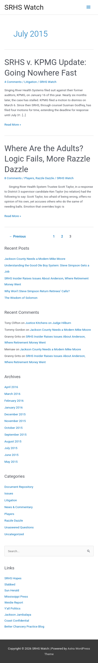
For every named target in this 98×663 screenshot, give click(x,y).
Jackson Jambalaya (17, 614)
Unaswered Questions (19, 527)
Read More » (12, 124)
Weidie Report (13, 602)
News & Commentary (18, 507)
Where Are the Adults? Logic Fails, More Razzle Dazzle (47, 159)
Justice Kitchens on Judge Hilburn (48, 323)
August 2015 (12, 441)
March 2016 (12, 394)
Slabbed (9, 584)
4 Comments (13, 82)
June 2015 (11, 455)
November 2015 (15, 421)
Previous (17, 236)
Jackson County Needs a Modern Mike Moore (34, 258)
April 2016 (11, 387)
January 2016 (13, 407)
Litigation (30, 82)
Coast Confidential (16, 620)
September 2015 (15, 434)
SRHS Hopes (12, 578)
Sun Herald (11, 590)
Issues (8, 493)
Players (29, 178)
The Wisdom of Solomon (20, 297)
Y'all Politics (12, 608)
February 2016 (14, 400)
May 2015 (11, 461)
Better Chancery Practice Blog (24, 626)
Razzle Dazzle (44, 178)
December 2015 (15, 414)
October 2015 (13, 427)
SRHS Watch (24, 7)
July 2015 (10, 448)
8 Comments (13, 178)
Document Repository (18, 486)
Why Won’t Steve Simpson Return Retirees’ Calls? (37, 291)
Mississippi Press (16, 596)
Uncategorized (14, 534)
